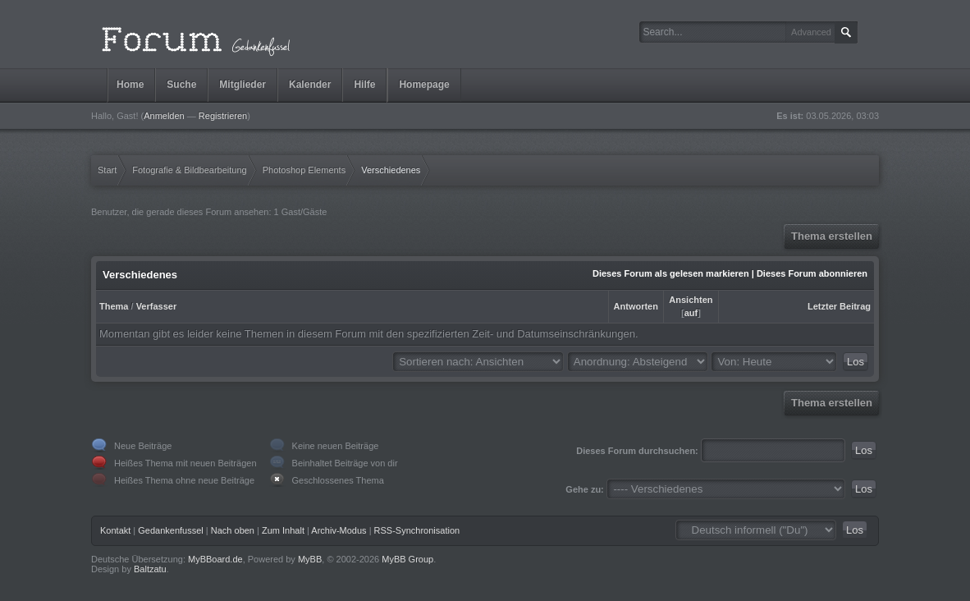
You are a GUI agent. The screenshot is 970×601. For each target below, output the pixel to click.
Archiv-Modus (338, 530)
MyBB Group (407, 559)
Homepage (424, 84)
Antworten (636, 306)
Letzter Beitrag (839, 306)
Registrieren (223, 116)
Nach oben (232, 530)
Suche (181, 84)
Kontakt (115, 530)
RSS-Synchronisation (417, 530)
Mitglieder (242, 84)
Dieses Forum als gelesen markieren (671, 273)
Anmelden (164, 116)
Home (130, 84)
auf (691, 313)
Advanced (811, 32)
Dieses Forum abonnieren (812, 273)
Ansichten (690, 300)
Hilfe (364, 84)
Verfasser (156, 306)
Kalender (310, 84)
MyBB (310, 559)
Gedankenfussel (171, 530)
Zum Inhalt (283, 530)
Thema (113, 306)
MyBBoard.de (215, 559)
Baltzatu (150, 569)
